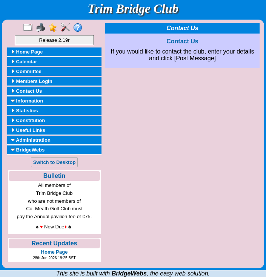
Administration (31, 140)
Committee (26, 71)
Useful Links (28, 130)
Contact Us (26, 91)
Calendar (24, 61)
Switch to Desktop (54, 162)
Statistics (24, 110)
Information (27, 101)
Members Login (31, 81)
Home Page (27, 52)
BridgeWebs (28, 150)
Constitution (28, 120)
